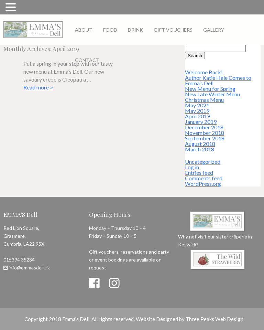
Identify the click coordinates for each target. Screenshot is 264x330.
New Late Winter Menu (212, 94)
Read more (38, 87)
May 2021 (197, 105)
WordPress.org (203, 183)
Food (110, 30)
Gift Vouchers (173, 30)
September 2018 (204, 138)
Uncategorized (202, 161)
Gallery (213, 30)
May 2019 (197, 110)
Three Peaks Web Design (214, 319)
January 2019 (201, 121)
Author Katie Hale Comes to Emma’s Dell (218, 80)
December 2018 (204, 127)
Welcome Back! (204, 72)
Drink (135, 30)
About (83, 30)
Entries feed (199, 172)
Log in (192, 167)
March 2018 (199, 149)
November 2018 (204, 132)
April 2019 (197, 116)
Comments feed (203, 178)
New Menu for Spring (210, 88)
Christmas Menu (204, 99)
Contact (87, 60)
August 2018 (200, 143)
